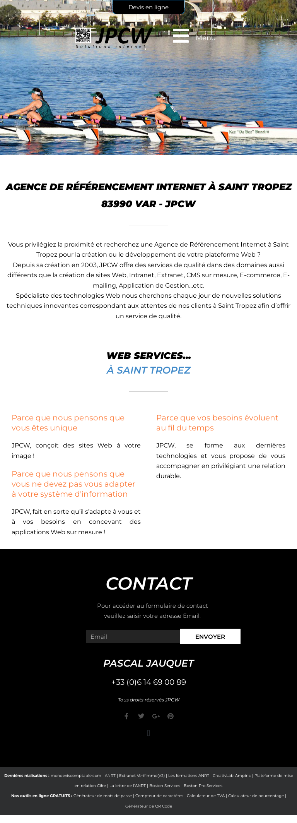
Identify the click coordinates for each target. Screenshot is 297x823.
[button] (148, 733)
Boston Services (164, 785)
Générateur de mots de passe (102, 795)
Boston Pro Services (203, 785)
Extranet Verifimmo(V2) (142, 775)
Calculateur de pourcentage (256, 795)
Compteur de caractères (159, 795)
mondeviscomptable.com (76, 775)
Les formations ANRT (188, 775)
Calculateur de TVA (206, 795)
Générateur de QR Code (148, 806)
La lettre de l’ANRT (127, 785)
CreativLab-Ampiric (232, 775)
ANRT (110, 775)
